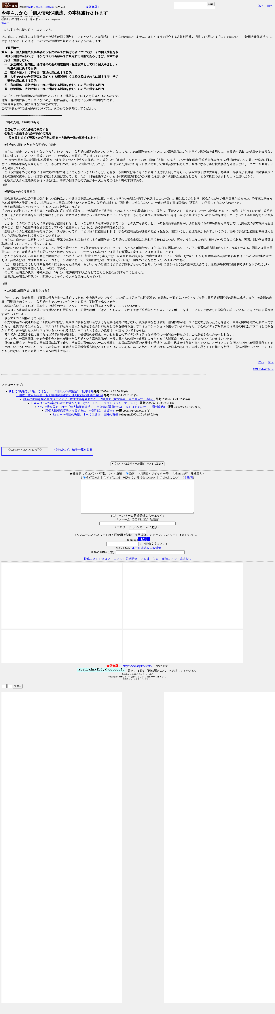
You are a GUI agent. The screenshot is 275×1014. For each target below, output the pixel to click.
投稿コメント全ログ (97, 565)
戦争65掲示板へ (263, 369)
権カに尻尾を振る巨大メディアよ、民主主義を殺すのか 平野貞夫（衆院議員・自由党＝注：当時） (89, 399)
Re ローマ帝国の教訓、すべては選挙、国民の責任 (85, 414)
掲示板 (39, 7)
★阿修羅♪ (92, 6)
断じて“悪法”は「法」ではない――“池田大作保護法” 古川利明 (51, 391)
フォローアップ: (12, 384)
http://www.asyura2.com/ (137, 672)
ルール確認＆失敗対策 (146, 554)
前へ (270, 5)
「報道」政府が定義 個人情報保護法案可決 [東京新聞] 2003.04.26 (59, 395)
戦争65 (49, 7)
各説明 (188, 477)
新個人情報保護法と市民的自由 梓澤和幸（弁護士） (80, 410)
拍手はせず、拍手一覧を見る (73, 449)
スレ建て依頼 (149, 565)
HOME (29, 7)
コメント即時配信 (125, 565)
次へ (261, 5)
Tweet (5, 23)
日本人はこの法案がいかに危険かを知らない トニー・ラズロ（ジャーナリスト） (85, 403)
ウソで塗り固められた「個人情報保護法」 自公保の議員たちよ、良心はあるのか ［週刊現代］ (102, 406)
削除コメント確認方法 (176, 565)
